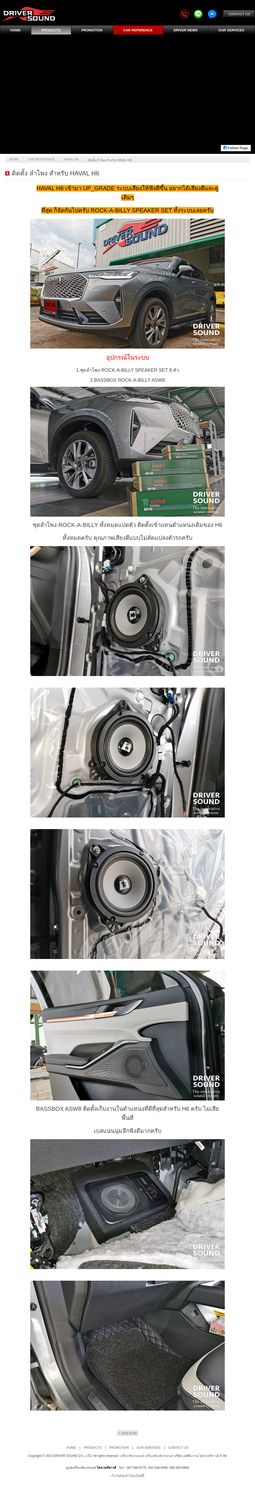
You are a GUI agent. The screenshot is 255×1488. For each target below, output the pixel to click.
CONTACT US (239, 14)
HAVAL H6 (71, 159)
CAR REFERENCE (138, 30)
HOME (15, 30)
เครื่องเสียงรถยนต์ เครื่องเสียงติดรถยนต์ (147, 1456)
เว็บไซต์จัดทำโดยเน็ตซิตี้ (127, 1476)
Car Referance (41, 159)
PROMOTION (91, 30)
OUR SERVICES (231, 30)
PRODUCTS (50, 30)
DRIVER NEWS (186, 30)
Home (14, 159)
